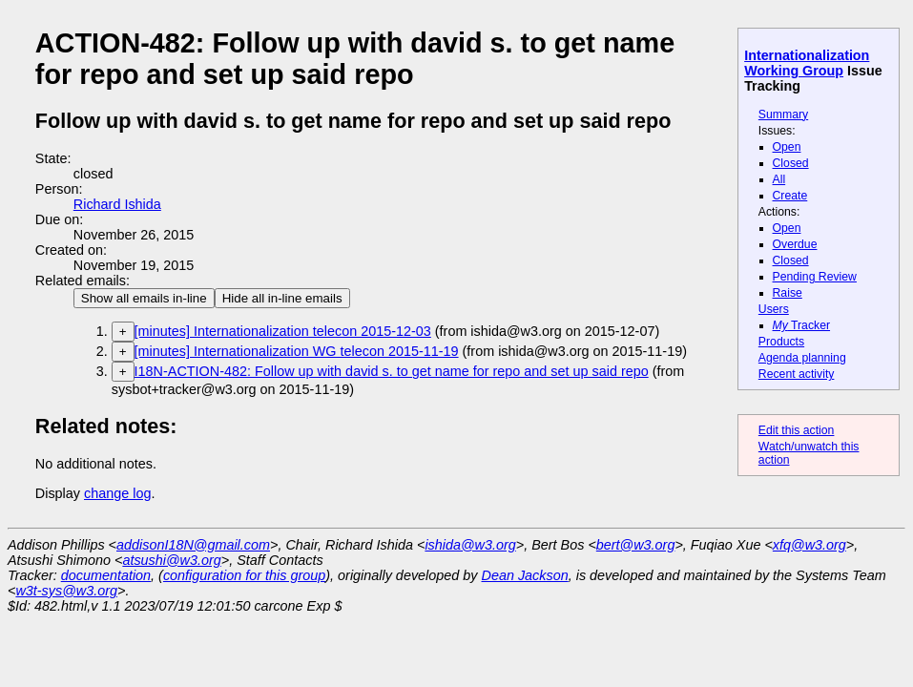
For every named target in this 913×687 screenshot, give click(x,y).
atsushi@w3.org (171, 560)
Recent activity (796, 374)
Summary (783, 114)
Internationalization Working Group (806, 63)
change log (117, 493)
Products (781, 341)
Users (773, 309)
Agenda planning (802, 357)
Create (790, 195)
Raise (787, 293)
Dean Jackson (525, 575)
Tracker (802, 325)
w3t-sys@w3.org (66, 590)
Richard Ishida (117, 204)
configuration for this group (244, 575)
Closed (791, 163)
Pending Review (815, 276)
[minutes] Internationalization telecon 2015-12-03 (283, 331)
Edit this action (796, 430)
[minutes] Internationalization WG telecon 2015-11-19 (297, 351)
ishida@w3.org (470, 544)
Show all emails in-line (144, 298)
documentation (106, 575)
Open (787, 147)
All (779, 179)
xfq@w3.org (809, 544)
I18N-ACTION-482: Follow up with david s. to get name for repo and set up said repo (392, 371)
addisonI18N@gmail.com (193, 544)
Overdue (795, 244)
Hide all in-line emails (282, 298)
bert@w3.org (635, 544)
